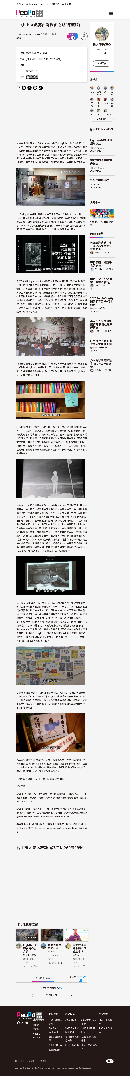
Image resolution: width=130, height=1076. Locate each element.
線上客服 (66, 4)
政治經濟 (55, 59)
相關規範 (37, 1024)
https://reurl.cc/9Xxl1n (51, 778)
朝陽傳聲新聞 (101, 347)
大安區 (43, 52)
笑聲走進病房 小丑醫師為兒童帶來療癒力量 (101, 246)
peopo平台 (100, 308)
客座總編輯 (54, 1050)
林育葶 (98, 370)
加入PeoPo (31, 4)
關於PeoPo (38, 1020)
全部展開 (101, 119)
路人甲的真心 (29, 955)
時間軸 (36, 1029)
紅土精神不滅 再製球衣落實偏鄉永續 (101, 342)
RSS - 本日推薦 (105, 1030)
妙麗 (112, 104)
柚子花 (51, 952)
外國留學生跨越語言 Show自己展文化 (101, 363)
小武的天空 (100, 285)
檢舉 (84, 36)
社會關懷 (31, 59)
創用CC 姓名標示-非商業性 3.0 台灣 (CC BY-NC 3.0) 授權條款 (33, 77)
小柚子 (98, 331)
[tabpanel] (51, 988)
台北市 (35, 52)
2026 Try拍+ (71, 1020)
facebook (18, 1022)
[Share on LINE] (35, 88)
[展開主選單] (111, 13)
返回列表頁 (52, 995)
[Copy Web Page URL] (41, 88)
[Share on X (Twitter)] (29, 88)
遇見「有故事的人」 (89, 1047)
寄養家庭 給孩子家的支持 (101, 263)
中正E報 (98, 269)
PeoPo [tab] (43, 978)
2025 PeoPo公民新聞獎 (72, 1030)
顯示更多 (31, 71)
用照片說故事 (72, 1045)
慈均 (105, 93)
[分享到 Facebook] (24, 88)
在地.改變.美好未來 (88, 1039)
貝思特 (98, 104)
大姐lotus (99, 93)
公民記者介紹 (56, 1045)
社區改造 (43, 59)
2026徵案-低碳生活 (88, 1022)
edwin (97, 252)
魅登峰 (76, 955)
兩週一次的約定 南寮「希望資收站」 (101, 280)
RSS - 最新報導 (105, 1022)
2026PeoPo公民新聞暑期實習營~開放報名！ (101, 301)
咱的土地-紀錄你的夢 (72, 1039)
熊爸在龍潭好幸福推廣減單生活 (79, 948)
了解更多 (101, 63)
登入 (21, 4)
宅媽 (92, 104)
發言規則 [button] (82, 978)
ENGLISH (44, 4)
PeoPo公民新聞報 (56, 1022)
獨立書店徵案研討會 (54, 946)
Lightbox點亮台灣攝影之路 (30, 948)
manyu (106, 103)
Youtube (27, 1022)
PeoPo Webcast (53, 1030)
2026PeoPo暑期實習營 (101, 223)
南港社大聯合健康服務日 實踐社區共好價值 (101, 324)
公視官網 (55, 4)
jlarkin (92, 92)
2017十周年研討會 (88, 1030)
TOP (110, 1061)
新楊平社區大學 (112, 93)
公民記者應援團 (56, 1039)
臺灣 (28, 52)
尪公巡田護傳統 (99, 180)
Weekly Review (36, 1036)
